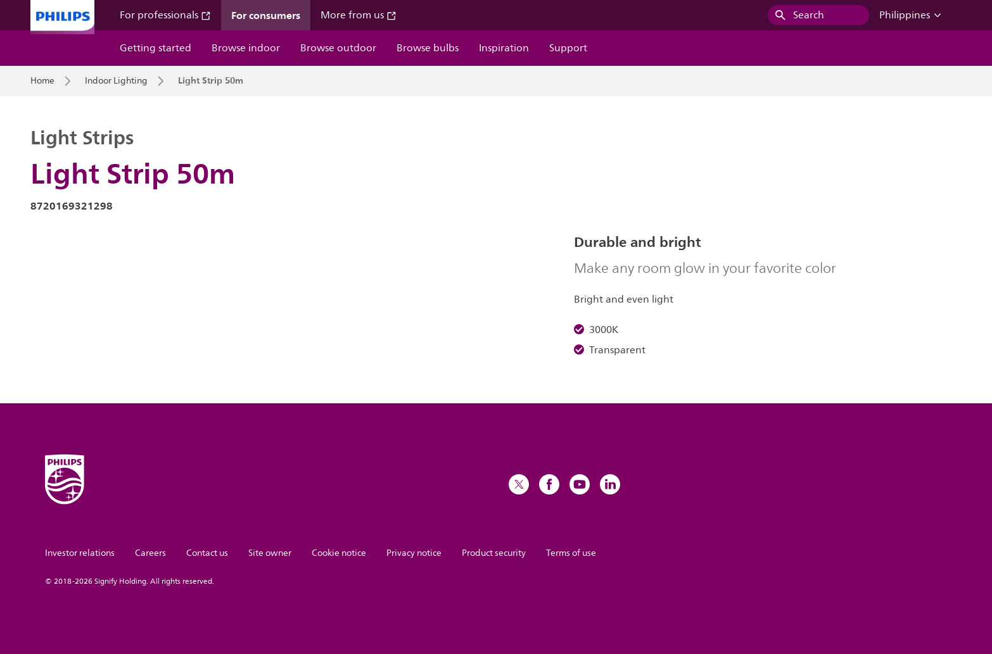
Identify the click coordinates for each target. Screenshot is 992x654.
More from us (359, 15)
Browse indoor (246, 48)
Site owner (269, 553)
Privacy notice (414, 553)
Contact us (207, 553)
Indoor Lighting (116, 81)
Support (568, 48)
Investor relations (80, 553)
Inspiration (504, 48)
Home (42, 81)
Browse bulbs (428, 48)
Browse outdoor (338, 48)
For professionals (165, 15)
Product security (494, 553)
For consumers (265, 15)
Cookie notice (339, 553)
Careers (150, 553)
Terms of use (571, 553)
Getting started (155, 48)
